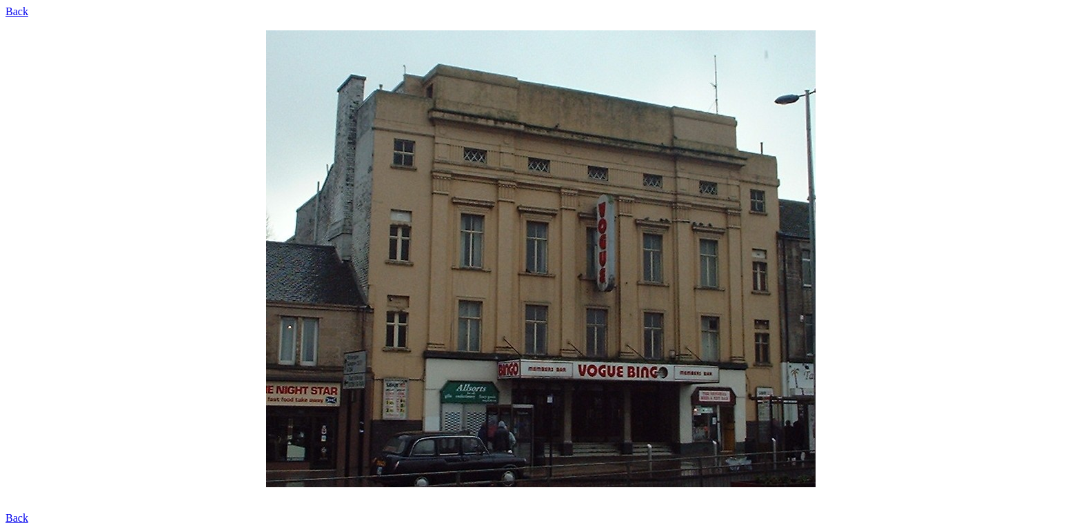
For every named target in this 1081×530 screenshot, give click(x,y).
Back (17, 11)
